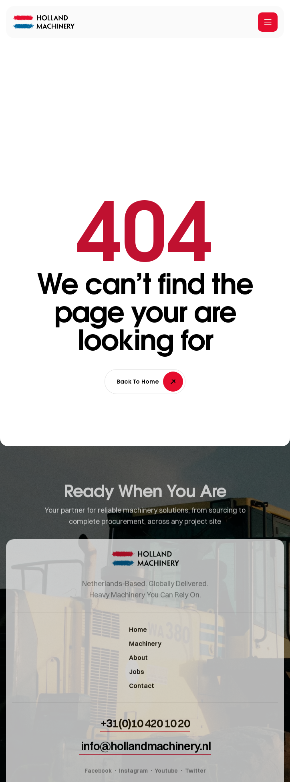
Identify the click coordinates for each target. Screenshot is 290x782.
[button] (145, 736)
